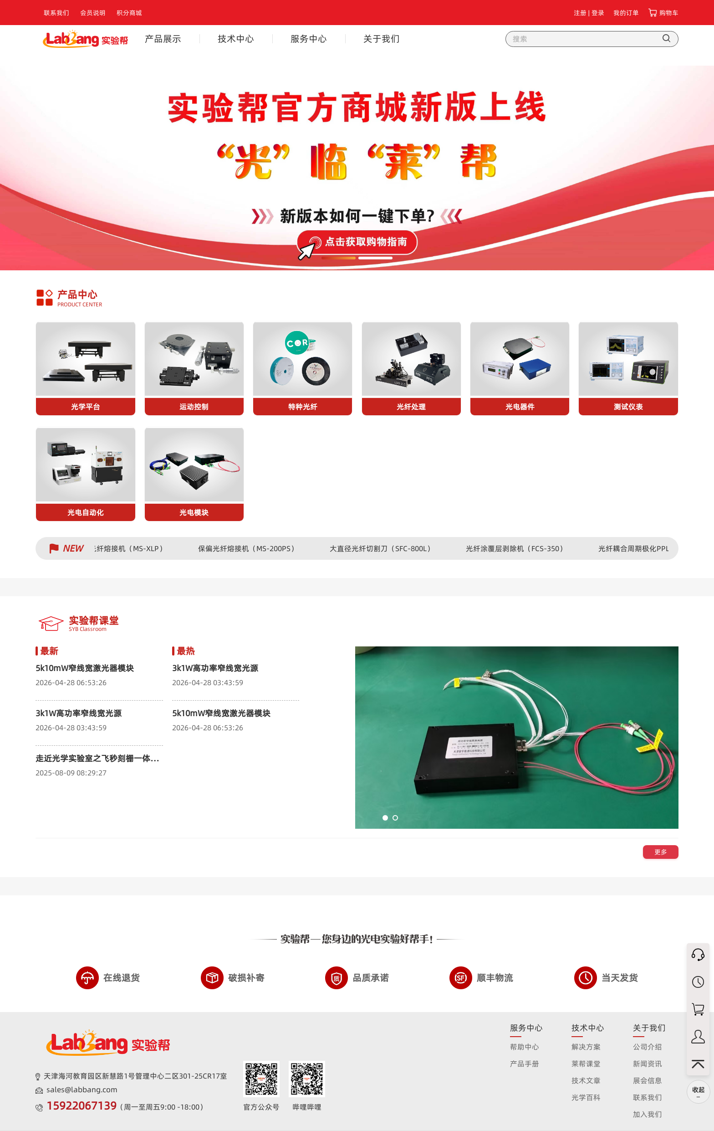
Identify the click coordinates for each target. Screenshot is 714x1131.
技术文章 (586, 1080)
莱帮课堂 (586, 1064)
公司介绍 (647, 1047)
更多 (660, 852)
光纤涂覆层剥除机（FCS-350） (519, 548)
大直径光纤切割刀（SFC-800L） (385, 548)
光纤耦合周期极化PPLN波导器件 (654, 548)
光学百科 (586, 1097)
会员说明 (93, 12)
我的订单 (626, 12)
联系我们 (56, 12)
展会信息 (647, 1080)
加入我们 (647, 1114)
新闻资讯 (647, 1064)
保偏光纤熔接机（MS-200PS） (251, 548)
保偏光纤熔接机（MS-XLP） (123, 548)
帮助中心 (524, 1047)
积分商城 (129, 12)
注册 (580, 12)
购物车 (668, 12)
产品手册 (524, 1064)
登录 (598, 12)
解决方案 (586, 1047)
